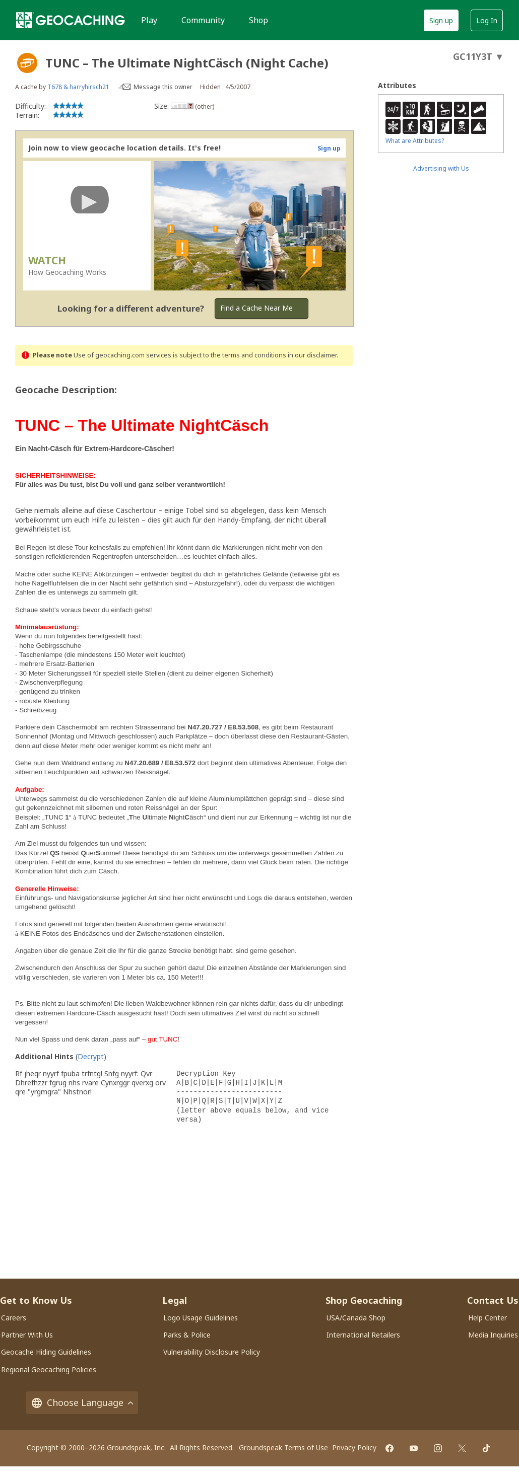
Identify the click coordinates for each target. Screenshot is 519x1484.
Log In (486, 20)
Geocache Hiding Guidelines (46, 1352)
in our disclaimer (312, 355)
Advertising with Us (441, 168)
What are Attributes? (414, 140)
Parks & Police (187, 1335)
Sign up (441, 20)
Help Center (487, 1317)
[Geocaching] (70, 20)
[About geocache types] (27, 63)
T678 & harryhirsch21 (78, 87)
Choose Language (82, 1402)
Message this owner (163, 87)
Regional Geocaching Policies (48, 1369)
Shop (258, 20)
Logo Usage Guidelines (200, 1317)
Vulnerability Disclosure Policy (211, 1352)
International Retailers (363, 1335)
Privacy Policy (354, 1447)
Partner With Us (27, 1335)
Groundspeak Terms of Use (283, 1447)
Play (149, 20)
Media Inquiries (493, 1335)
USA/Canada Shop (356, 1317)
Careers (13, 1317)
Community (203, 20)
